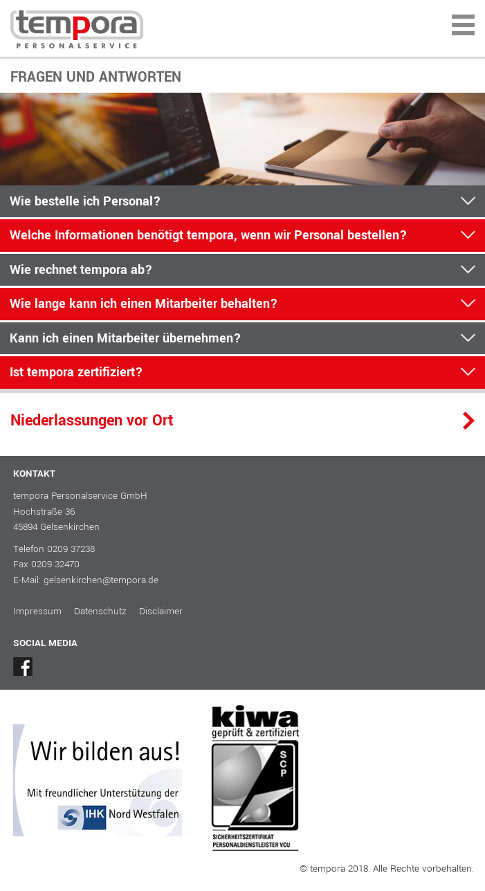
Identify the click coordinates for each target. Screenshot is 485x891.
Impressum (37, 611)
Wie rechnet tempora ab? (81, 269)
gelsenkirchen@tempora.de (101, 580)
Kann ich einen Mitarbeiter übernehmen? (125, 338)
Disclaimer (161, 611)
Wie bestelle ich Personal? (85, 201)
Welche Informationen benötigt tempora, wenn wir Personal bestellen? (209, 235)
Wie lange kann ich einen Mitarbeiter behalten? (144, 303)
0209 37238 (71, 548)
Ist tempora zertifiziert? (76, 372)
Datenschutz (100, 611)
